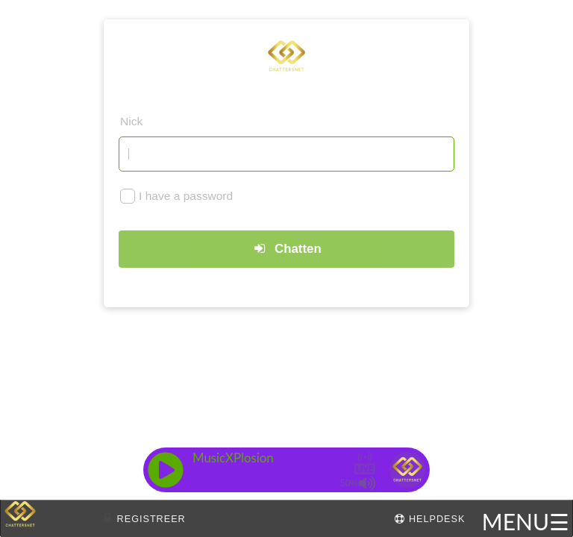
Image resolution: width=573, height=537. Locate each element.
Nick (131, 121)
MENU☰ (525, 521)
